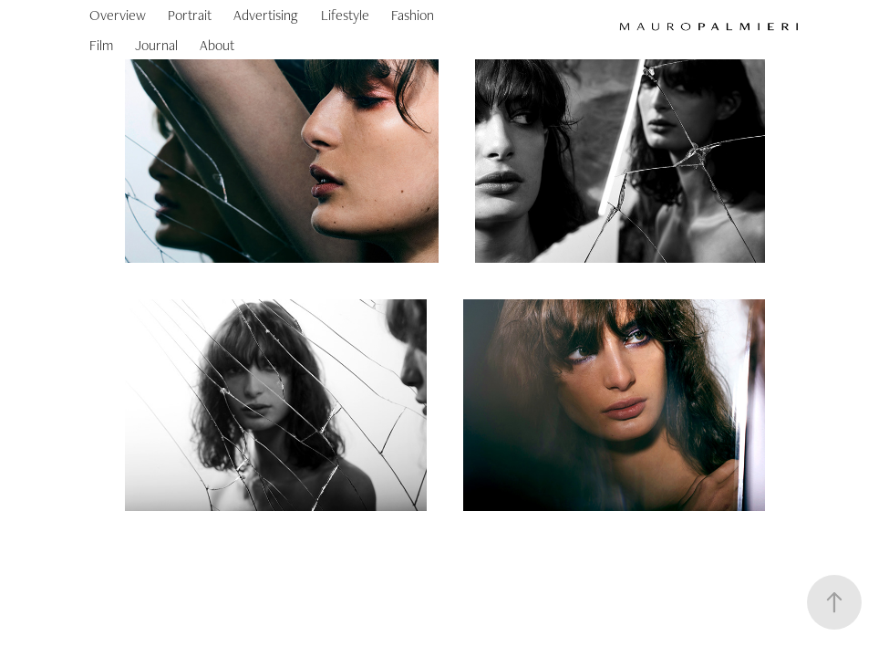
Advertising (265, 15)
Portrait (190, 15)
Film (101, 45)
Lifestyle (345, 15)
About (217, 45)
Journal (156, 45)
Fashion (412, 15)
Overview (117, 15)
